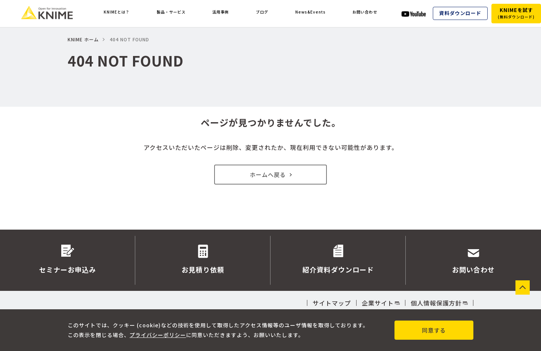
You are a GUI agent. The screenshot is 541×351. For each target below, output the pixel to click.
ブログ (261, 13)
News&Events (308, 13)
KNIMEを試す (516, 13)
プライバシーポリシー (158, 334)
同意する (434, 330)
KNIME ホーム (83, 39)
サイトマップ (332, 303)
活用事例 (224, 13)
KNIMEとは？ (117, 13)
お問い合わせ (364, 13)
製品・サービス (175, 13)
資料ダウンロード (460, 13)
